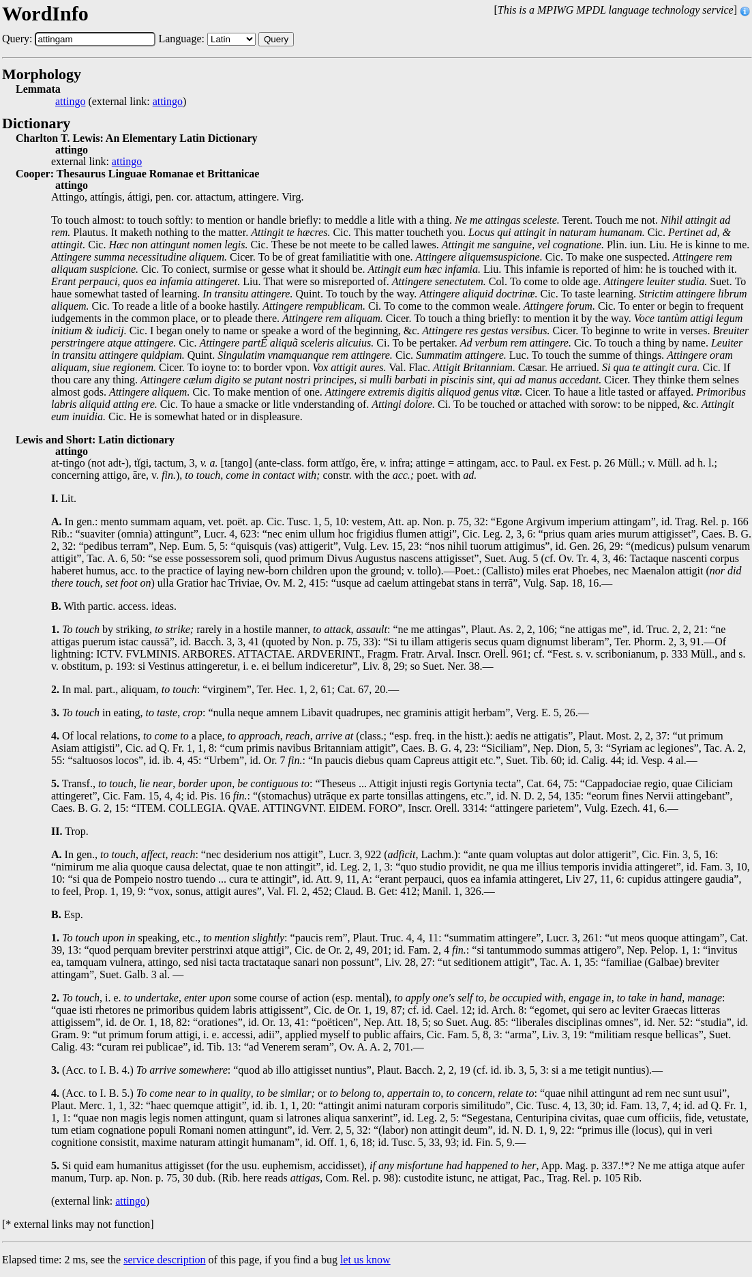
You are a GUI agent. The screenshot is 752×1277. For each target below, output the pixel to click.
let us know (365, 1259)
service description (164, 1259)
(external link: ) (120, 101)
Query (276, 39)
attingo (70, 101)
